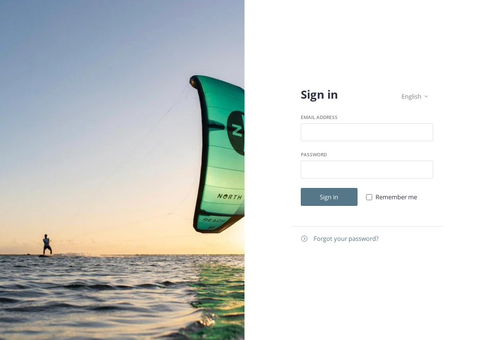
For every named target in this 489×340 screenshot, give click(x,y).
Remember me (396, 197)
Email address (319, 117)
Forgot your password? (340, 238)
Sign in (329, 197)
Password (314, 154)
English (415, 96)
